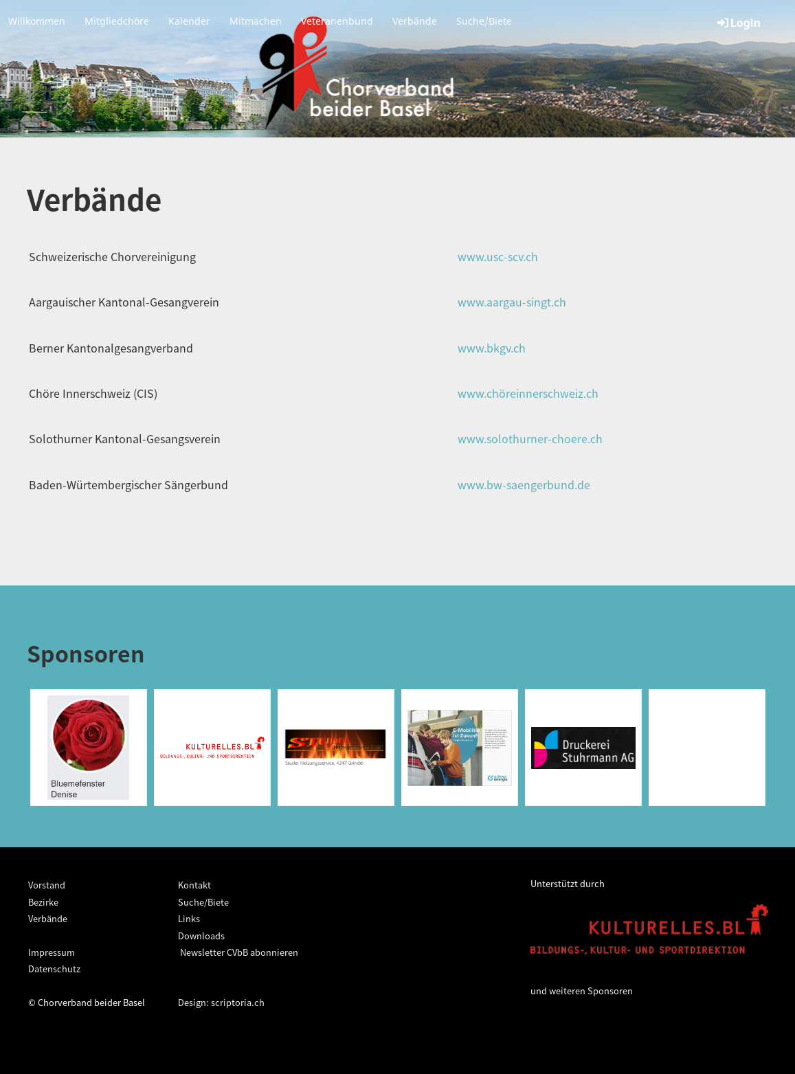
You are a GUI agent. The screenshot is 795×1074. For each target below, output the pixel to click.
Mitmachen (255, 20)
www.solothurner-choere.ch (530, 438)
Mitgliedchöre (117, 20)
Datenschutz (54, 968)
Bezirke (43, 901)
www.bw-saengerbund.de (524, 484)
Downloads (201, 935)
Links (189, 918)
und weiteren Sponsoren (581, 990)
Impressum (51, 952)
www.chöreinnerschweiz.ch (528, 393)
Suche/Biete (484, 20)
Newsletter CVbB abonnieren (238, 952)
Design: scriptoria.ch (221, 1002)
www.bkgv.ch (492, 347)
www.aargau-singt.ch (512, 301)
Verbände (414, 20)
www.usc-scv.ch (498, 256)
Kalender (189, 20)
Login (738, 22)
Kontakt (194, 884)
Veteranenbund (337, 20)
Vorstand (46, 884)
